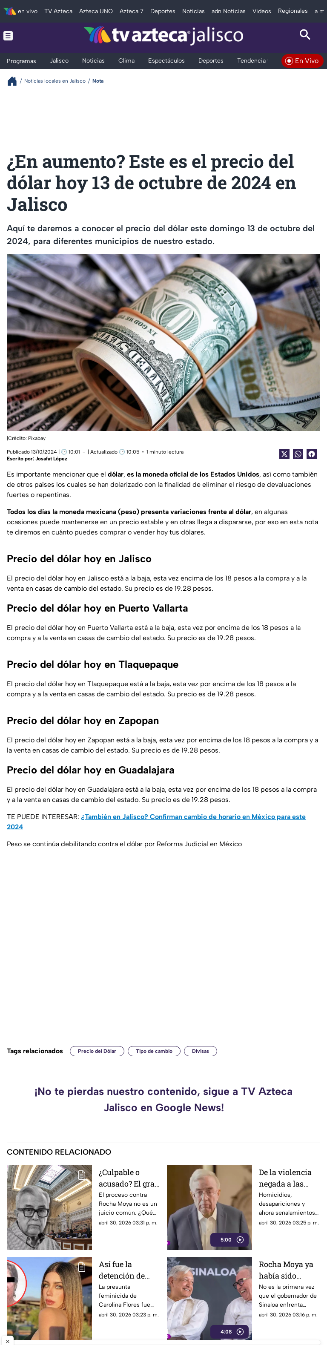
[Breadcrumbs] (15, 81)
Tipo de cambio (154, 1051)
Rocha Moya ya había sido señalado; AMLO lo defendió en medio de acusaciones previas (288, 1270)
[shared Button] (298, 454)
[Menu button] (21, 36)
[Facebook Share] (312, 454)
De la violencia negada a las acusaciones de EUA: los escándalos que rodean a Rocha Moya (287, 1178)
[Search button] (305, 36)
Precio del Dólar (97, 1051)
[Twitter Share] (284, 454)
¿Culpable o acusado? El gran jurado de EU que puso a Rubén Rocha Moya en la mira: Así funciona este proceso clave (129, 1178)
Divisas (200, 1051)
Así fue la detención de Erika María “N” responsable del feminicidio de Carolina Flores (127, 1270)
